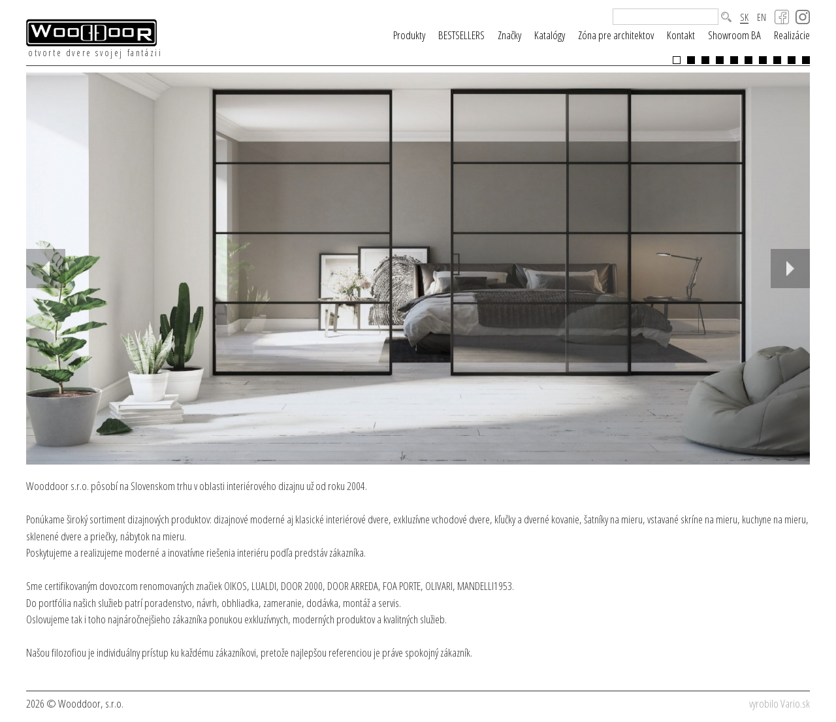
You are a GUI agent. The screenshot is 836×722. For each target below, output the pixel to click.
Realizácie (792, 35)
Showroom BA (734, 35)
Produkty (409, 35)
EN (761, 17)
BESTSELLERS (461, 35)
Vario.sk (795, 703)
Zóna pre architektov (616, 35)
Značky (509, 35)
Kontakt (681, 35)
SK (744, 18)
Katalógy (549, 35)
